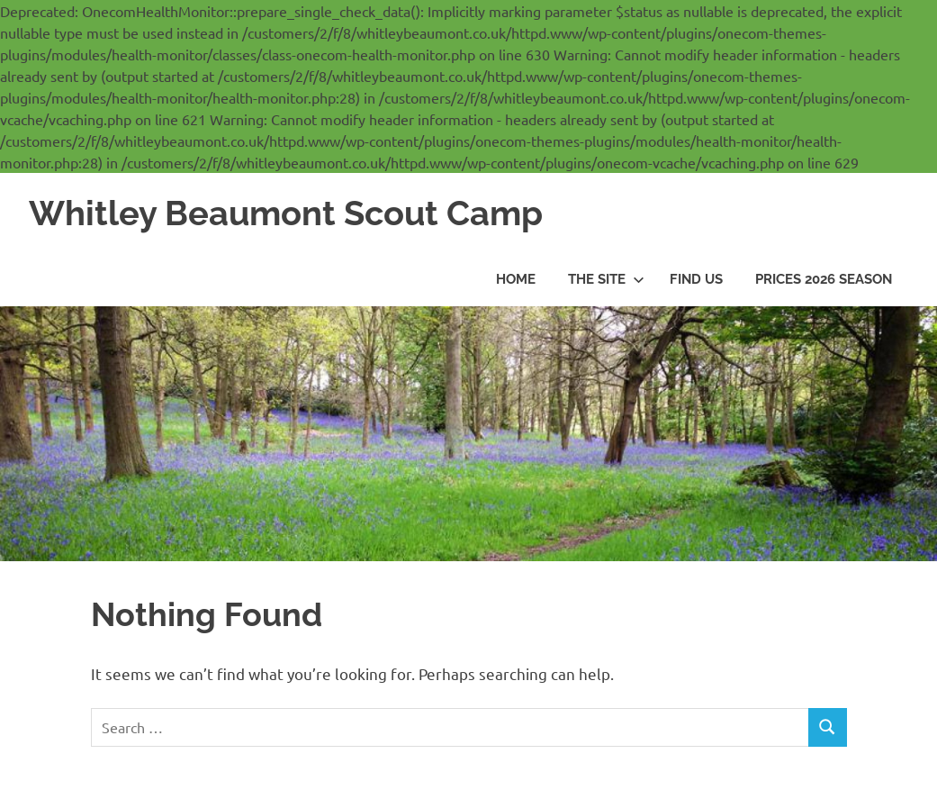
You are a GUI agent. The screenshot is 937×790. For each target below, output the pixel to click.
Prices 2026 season (823, 279)
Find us (696, 279)
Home (516, 279)
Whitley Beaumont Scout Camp (286, 213)
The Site (606, 279)
